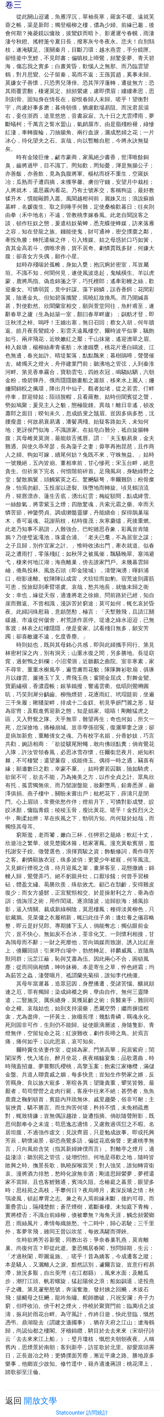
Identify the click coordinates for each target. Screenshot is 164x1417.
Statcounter (70, 1412)
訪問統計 (97, 1412)
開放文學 (40, 1401)
